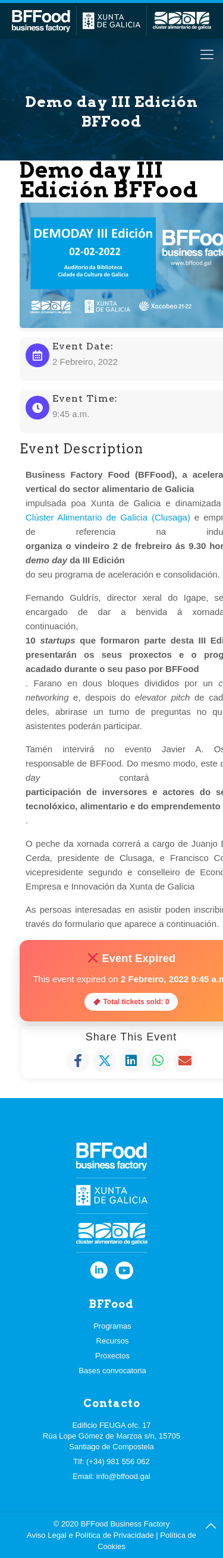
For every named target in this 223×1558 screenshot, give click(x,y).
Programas (112, 1326)
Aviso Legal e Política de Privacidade (90, 1535)
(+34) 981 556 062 (118, 1461)
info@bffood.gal (123, 1476)
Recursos (112, 1340)
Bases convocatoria (112, 1370)
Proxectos (112, 1355)
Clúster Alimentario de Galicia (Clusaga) (108, 517)
